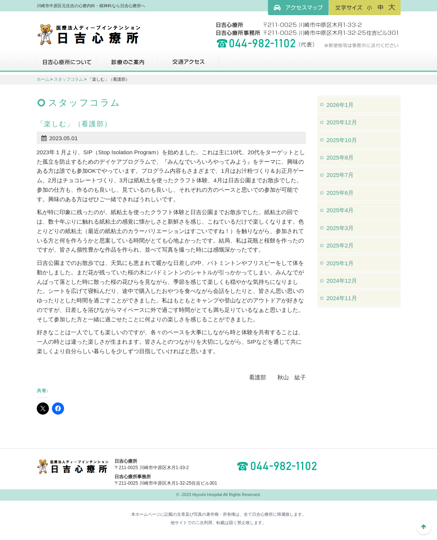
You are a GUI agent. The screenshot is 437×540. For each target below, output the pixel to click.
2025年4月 (340, 210)
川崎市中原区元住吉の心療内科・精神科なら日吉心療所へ (89, 34)
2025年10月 (342, 140)
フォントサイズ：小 (369, 7)
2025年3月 (340, 228)
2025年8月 (340, 157)
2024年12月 (342, 280)
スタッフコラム (68, 79)
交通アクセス (188, 64)
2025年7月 (340, 175)
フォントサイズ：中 (380, 7)
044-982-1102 (279, 466)
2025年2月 (340, 245)
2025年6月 (340, 192)
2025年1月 (340, 263)
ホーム (43, 79)
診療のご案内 (127, 64)
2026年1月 (340, 105)
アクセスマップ (298, 7)
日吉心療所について (67, 64)
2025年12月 (342, 122)
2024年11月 (342, 298)
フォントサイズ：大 (392, 7)
